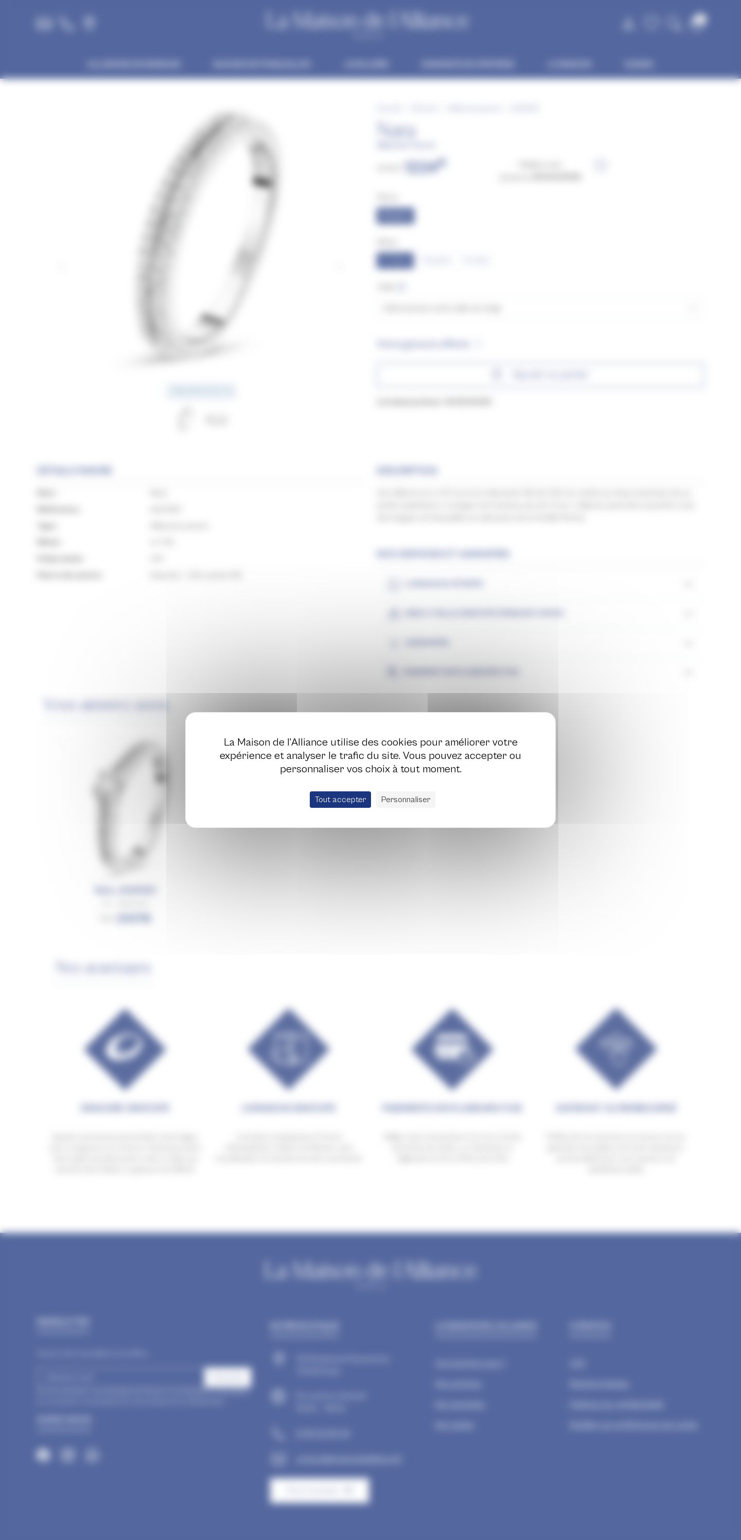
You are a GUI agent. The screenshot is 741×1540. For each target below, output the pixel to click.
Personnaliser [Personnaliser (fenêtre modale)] (405, 799)
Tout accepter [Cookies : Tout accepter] (340, 799)
